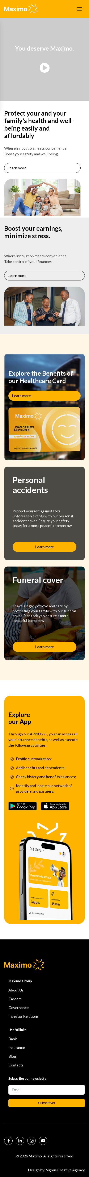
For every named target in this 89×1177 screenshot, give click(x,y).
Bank (12, 1038)
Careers (15, 998)
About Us (16, 990)
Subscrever (46, 1103)
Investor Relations (23, 1016)
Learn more (17, 169)
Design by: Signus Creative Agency (56, 1170)
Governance (18, 1007)
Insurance (16, 1047)
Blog (12, 1056)
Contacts (16, 1065)
